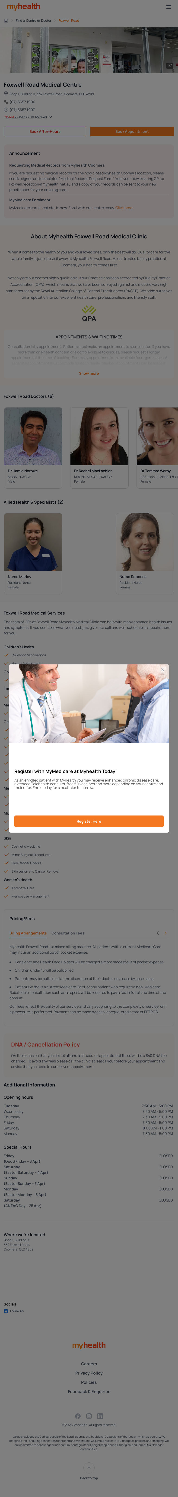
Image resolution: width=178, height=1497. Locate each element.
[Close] (162, 669)
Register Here (89, 821)
